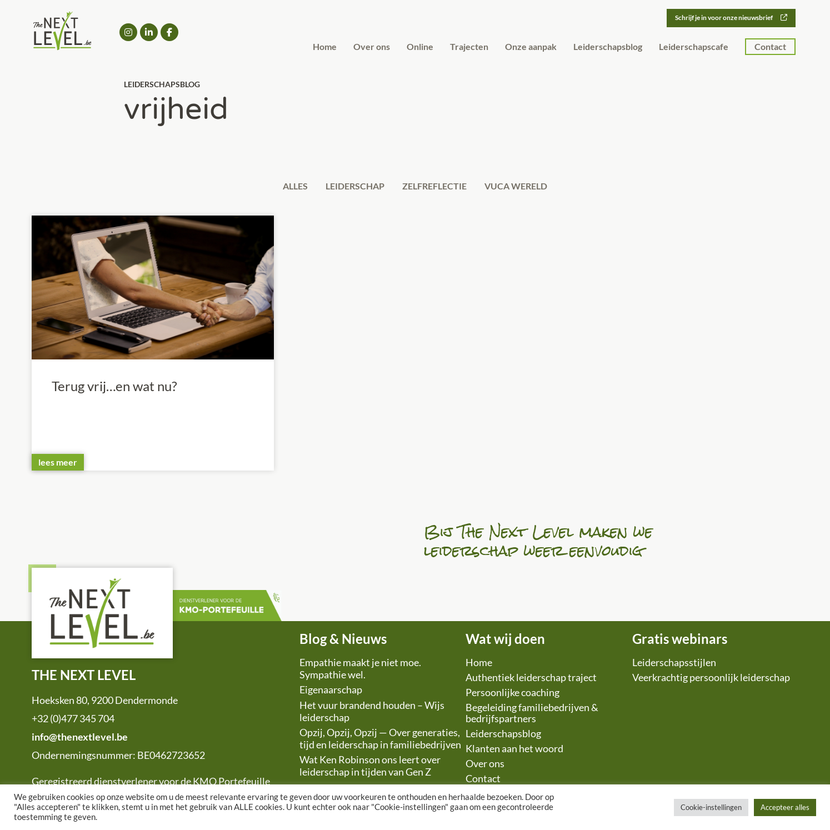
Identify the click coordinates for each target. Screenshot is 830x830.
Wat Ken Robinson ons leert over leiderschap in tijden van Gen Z (370, 768)
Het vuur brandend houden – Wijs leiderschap (371, 714)
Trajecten (469, 47)
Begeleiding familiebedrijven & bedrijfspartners (532, 715)
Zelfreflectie (439, 187)
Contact (770, 47)
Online (420, 47)
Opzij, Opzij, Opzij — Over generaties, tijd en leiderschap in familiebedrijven (380, 741)
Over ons (371, 47)
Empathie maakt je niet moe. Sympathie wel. (360, 671)
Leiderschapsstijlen (674, 665)
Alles (283, 187)
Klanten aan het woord (514, 751)
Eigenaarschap (330, 692)
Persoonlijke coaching (512, 695)
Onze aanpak (531, 47)
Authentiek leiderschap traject (531, 680)
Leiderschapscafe (693, 47)
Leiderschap (351, 187)
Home (325, 47)
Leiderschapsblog (607, 47)
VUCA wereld (528, 187)
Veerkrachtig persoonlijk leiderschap (711, 680)
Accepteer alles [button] (785, 807)
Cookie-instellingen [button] (711, 807)
